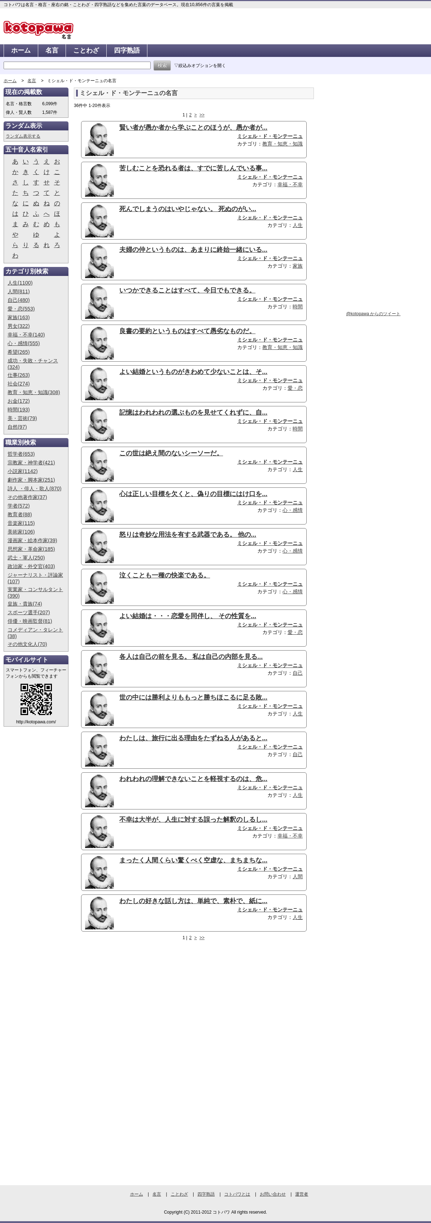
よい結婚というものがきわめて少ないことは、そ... (193, 371)
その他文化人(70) (27, 644)
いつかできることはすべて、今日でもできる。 (187, 290)
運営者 (301, 1194)
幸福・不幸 (290, 184)
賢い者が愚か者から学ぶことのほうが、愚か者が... (193, 127)
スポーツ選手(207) (29, 612)
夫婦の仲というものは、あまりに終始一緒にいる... (193, 249)
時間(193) (19, 409)
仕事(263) (19, 375)
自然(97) (17, 427)
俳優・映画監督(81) (30, 621)
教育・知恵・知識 (282, 144)
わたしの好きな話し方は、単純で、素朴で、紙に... (193, 901)
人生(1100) (20, 283)
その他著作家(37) (27, 497)
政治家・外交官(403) (31, 566)
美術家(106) (21, 532)
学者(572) (19, 506)
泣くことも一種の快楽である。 (164, 575)
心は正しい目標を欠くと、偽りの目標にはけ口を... (193, 493)
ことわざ (86, 50)
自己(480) (19, 300)
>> (201, 114)
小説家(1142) (23, 471)
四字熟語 (127, 50)
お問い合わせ (273, 1194)
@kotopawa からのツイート (373, 313)
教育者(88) (20, 514)
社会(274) (19, 384)
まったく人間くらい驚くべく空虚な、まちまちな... (193, 860)
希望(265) (19, 352)
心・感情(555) (24, 343)
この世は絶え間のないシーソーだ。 (171, 453)
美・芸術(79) (22, 418)
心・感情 (293, 510)
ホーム (21, 50)
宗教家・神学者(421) (31, 462)
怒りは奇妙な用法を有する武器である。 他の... (187, 534)
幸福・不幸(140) (26, 335)
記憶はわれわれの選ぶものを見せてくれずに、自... (193, 412)
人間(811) (19, 291)
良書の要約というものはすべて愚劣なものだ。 (187, 331)
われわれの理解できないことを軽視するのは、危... (193, 778)
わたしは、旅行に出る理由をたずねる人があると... (193, 738)
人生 (298, 225)
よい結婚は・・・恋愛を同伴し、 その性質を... (187, 616)
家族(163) (19, 317)
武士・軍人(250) (26, 558)
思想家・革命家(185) (31, 549)
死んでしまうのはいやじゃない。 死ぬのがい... (187, 209)
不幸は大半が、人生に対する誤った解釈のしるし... (193, 819)
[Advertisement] (134, 1001)
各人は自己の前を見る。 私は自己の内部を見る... (191, 656)
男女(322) (19, 326)
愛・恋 (295, 388)
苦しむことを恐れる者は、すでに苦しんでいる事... (193, 168)
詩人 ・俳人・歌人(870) (35, 488)
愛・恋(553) (21, 309)
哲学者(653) (21, 454)
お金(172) (19, 401)
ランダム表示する (23, 136)
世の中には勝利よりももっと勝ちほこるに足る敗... (193, 697)
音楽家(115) (21, 523)
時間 (298, 306)
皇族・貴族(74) (25, 604)
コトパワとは (237, 1194)
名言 (51, 50)
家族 (298, 266)
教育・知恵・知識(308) (34, 392)
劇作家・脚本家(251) (31, 480)
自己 (298, 673)
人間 (298, 876)
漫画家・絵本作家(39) (32, 540)
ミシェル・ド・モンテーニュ (270, 136)
